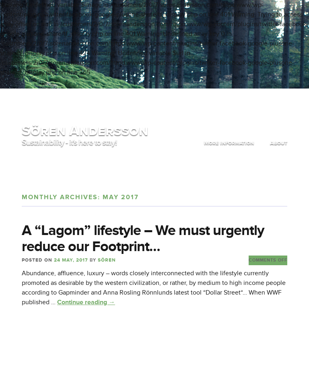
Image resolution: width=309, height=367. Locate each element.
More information (229, 142)
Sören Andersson (85, 131)
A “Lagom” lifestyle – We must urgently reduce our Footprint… (143, 239)
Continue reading (86, 302)
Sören (107, 260)
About (278, 142)
